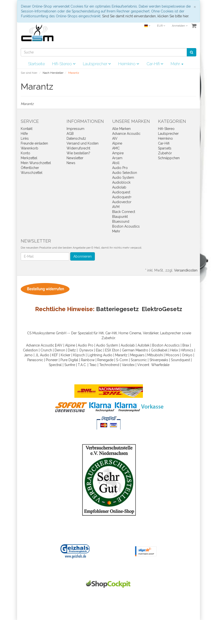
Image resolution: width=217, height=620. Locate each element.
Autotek (143, 345)
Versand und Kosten (83, 143)
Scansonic (139, 360)
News (71, 163)
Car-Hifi (155, 63)
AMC (116, 148)
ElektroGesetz (162, 309)
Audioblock (121, 182)
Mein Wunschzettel (36, 163)
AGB (70, 134)
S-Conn (122, 360)
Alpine (117, 143)
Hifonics (187, 350)
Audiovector (121, 202)
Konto (25, 153)
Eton (115, 350)
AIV (115, 138)
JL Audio (42, 355)
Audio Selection (124, 173)
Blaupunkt (120, 217)
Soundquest (180, 360)
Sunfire (69, 365)
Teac (93, 365)
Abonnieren (82, 256)
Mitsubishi (155, 355)
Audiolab (119, 187)
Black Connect (123, 212)
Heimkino (128, 63)
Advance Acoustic (126, 134)
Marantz (121, 355)
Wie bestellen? (78, 153)
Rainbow (88, 360)
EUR (161, 25)
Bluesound (120, 221)
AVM (115, 207)
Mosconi (172, 355)
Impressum (75, 129)
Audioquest (121, 192)
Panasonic (35, 360)
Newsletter (75, 158)
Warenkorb (29, 148)
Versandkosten (185, 270)
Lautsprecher (97, 63)
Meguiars (137, 355)
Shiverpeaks (158, 360)
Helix (174, 350)
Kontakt (26, 129)
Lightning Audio (100, 355)
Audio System (123, 177)
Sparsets (164, 148)
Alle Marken (121, 129)
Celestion (30, 350)
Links (25, 138)
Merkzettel (29, 158)
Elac (99, 350)
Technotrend (109, 365)
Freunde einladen (34, 143)
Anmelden (179, 25)
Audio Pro (120, 168)
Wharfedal (159, 365)
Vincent (143, 365)
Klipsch (79, 355)
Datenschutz (76, 138)
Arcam (117, 158)
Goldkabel (159, 350)
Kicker (65, 355)
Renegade (105, 360)
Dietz (72, 350)
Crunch (46, 350)
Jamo (28, 355)
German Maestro (135, 350)
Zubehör (165, 153)
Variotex (128, 365)
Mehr (177, 63)
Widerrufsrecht (78, 148)
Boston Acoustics (126, 226)
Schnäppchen (169, 158)
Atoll (115, 163)
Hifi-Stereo (64, 63)
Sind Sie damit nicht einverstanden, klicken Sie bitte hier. (145, 16)
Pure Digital (69, 360)
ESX (108, 350)
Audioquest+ (121, 197)
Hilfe (24, 134)
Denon (60, 350)
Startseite (36, 63)
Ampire (118, 153)
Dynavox (86, 350)
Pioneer (52, 360)
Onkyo (187, 355)
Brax (185, 345)
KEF (55, 355)
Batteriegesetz (117, 309)
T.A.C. (82, 365)
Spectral (55, 365)
